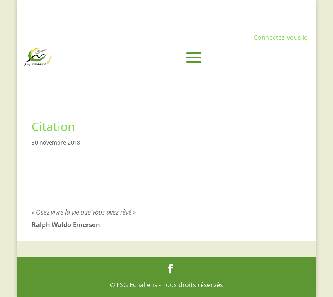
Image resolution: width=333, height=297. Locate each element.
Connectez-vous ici (281, 37)
